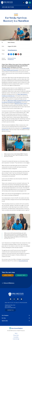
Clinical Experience (12, 50)
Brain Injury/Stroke (12, 58)
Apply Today (7, 275)
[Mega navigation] (24, 2)
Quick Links (5, 320)
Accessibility (16, 337)
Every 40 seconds (6, 68)
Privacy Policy (16, 335)
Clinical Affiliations (8, 283)
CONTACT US (10, 310)
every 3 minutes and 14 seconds (11, 70)
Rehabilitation (11, 59)
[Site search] (27, 2)
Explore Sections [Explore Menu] (15, 7)
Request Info (21, 275)
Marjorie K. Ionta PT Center (21, 103)
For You (4, 318)
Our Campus (5, 315)
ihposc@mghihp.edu (23, 260)
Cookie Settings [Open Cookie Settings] (16, 338)
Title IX (16, 333)
